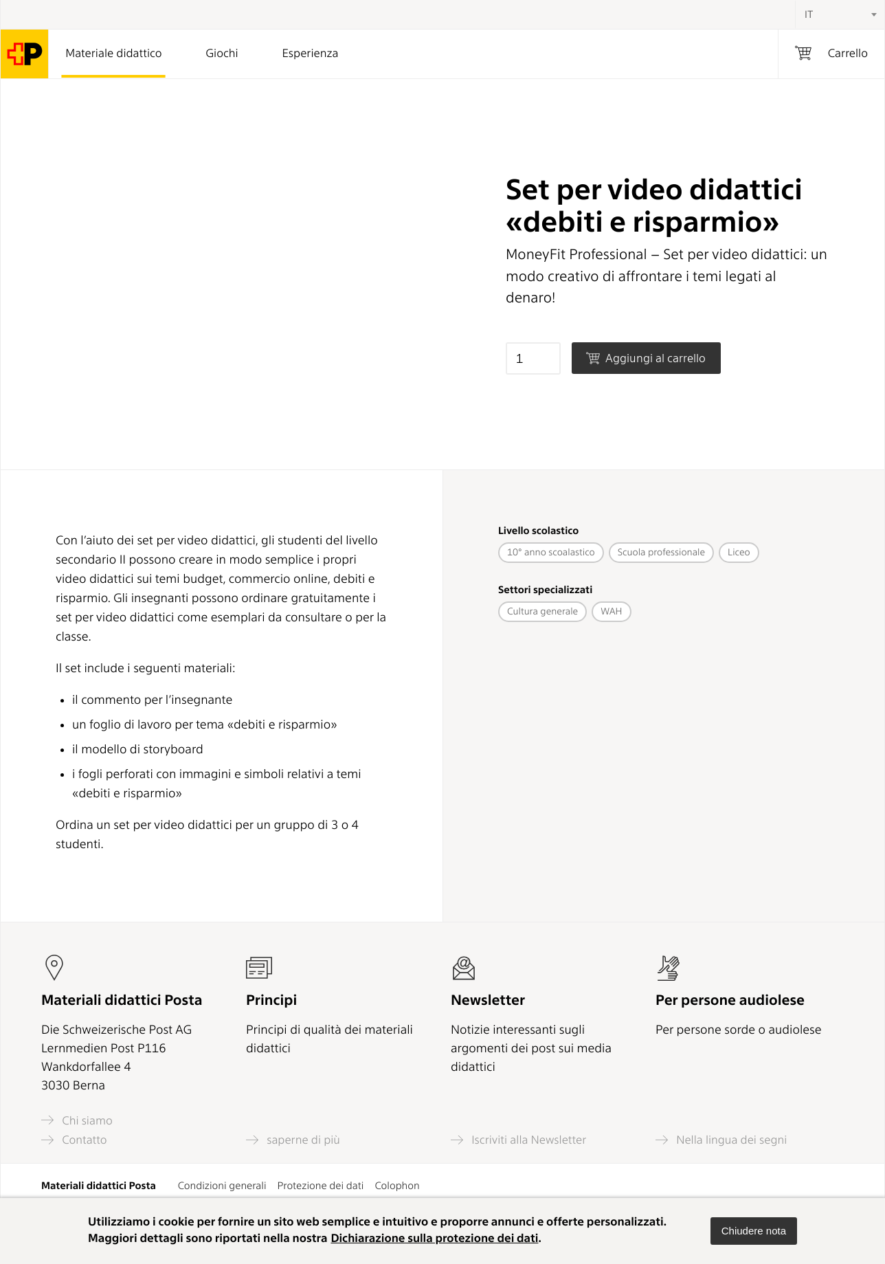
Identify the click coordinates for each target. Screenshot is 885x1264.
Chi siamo (77, 1120)
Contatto (74, 1139)
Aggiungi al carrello (646, 358)
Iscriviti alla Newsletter (518, 1139)
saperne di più (293, 1139)
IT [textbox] (809, 14)
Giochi (222, 53)
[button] (753, 1231)
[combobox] (839, 14)
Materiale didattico (113, 53)
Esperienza (310, 53)
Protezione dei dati (321, 1185)
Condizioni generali (222, 1185)
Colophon (396, 1185)
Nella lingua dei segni (721, 1139)
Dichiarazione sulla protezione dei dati (435, 1238)
